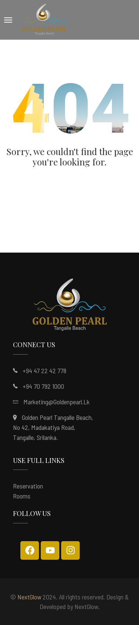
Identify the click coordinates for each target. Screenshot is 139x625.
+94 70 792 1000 (43, 386)
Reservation (28, 486)
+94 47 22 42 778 (44, 370)
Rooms (21, 496)
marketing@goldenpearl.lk (56, 402)
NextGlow (29, 597)
